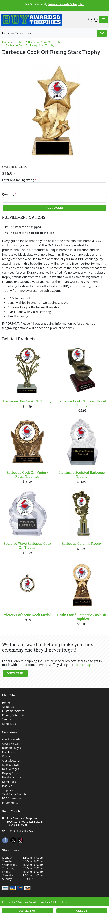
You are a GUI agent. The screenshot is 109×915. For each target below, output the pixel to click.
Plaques (7, 786)
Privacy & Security (13, 715)
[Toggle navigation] (103, 19)
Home (6, 702)
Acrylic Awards (11, 739)
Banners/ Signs (11, 748)
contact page (83, 665)
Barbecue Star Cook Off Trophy (27, 401)
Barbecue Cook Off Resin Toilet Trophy (81, 403)
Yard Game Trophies (15, 794)
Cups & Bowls (10, 764)
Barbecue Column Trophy (82, 543)
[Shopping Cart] (96, 19)
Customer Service (13, 711)
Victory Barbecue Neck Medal (27, 615)
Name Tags (9, 781)
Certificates (9, 752)
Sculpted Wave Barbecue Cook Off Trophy (27, 545)
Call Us (81, 910)
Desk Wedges (10, 769)
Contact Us (15, 673)
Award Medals (11, 743)
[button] (90, 19)
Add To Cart (55, 207)
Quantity (9, 194)
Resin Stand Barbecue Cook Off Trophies (81, 617)
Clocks (6, 756)
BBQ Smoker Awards (15, 798)
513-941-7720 (24, 830)
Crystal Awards (11, 760)
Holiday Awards (12, 777)
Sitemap (7, 719)
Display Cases (10, 773)
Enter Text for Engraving (19, 180)
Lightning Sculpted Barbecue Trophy (82, 474)
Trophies (7, 790)
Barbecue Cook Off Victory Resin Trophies (27, 474)
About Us (8, 706)
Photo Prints (10, 802)
